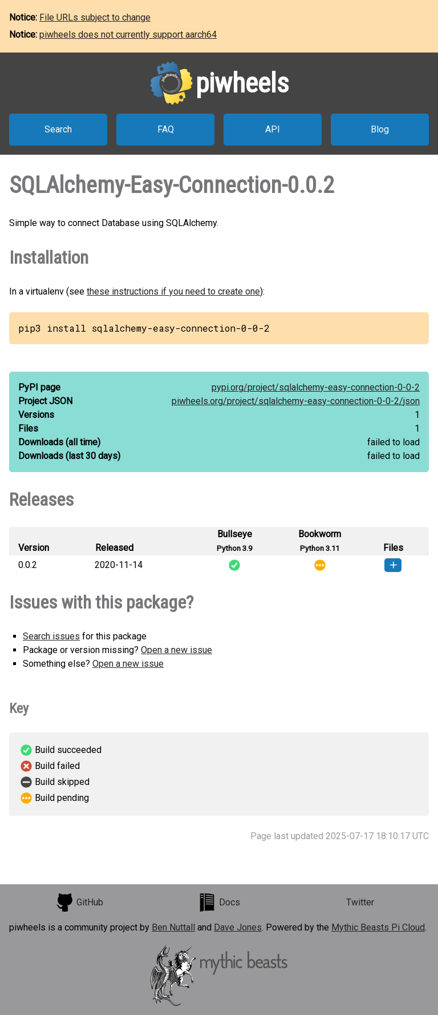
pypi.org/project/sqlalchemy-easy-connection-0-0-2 (316, 387)
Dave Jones (238, 927)
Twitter (360, 902)
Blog (380, 129)
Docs (219, 902)
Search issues (51, 636)
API (272, 129)
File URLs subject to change (95, 17)
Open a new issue (176, 650)
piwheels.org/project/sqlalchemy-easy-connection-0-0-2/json (296, 401)
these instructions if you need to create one (173, 291)
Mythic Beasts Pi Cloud (378, 927)
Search (58, 129)
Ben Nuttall (173, 927)
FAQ (165, 129)
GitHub (79, 902)
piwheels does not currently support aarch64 (128, 34)
